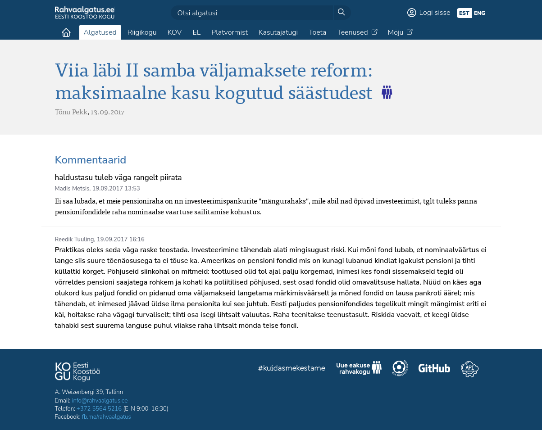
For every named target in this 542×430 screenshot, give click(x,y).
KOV (174, 32)
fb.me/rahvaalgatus (106, 417)
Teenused (352, 32)
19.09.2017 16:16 (121, 239)
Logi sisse (435, 13)
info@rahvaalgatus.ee (100, 401)
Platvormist (229, 32)
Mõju (396, 32)
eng (479, 13)
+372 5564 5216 (99, 409)
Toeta (317, 32)
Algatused (100, 32)
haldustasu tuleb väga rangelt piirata (118, 177)
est (464, 13)
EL (196, 32)
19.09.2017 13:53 (116, 189)
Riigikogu (142, 32)
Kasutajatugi (278, 32)
